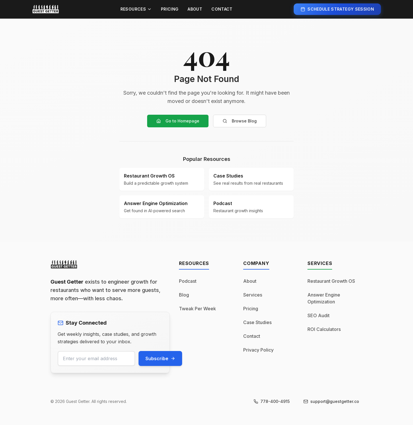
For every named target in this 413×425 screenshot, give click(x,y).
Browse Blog (240, 120)
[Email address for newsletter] (96, 358)
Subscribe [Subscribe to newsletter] (160, 358)
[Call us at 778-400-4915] (271, 401)
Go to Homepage (177, 120)
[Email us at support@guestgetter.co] (331, 401)
